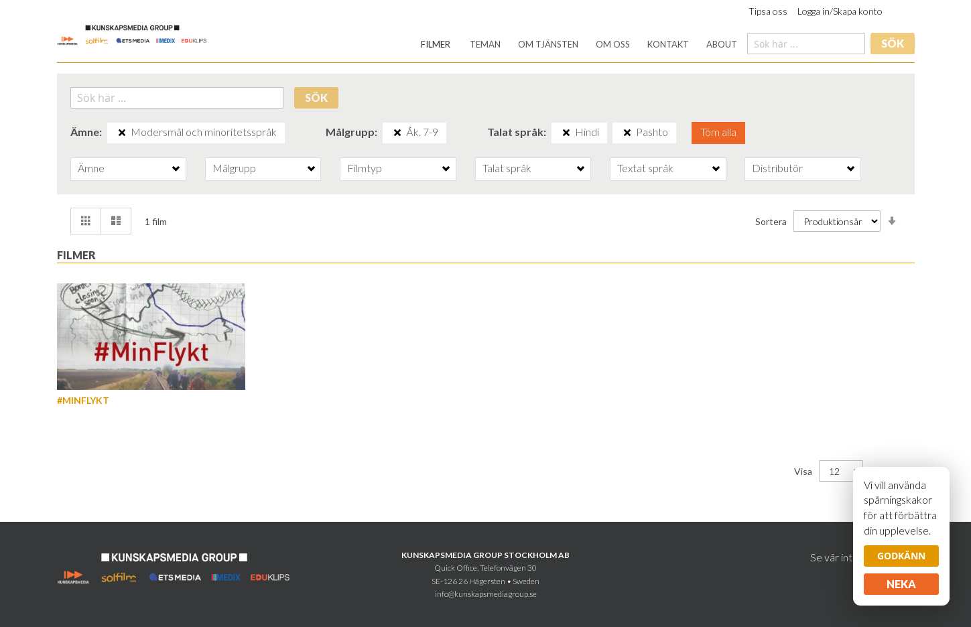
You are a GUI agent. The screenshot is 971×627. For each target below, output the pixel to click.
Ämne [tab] (91, 167)
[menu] (578, 44)
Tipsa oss (768, 11)
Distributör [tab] (777, 167)
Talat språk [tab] (506, 167)
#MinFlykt (83, 400)
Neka (901, 583)
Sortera (771, 220)
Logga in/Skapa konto (840, 11)
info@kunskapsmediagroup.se (486, 594)
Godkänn (901, 555)
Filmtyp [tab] (364, 167)
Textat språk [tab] (645, 167)
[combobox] (806, 43)
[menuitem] (435, 44)
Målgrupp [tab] (234, 167)
